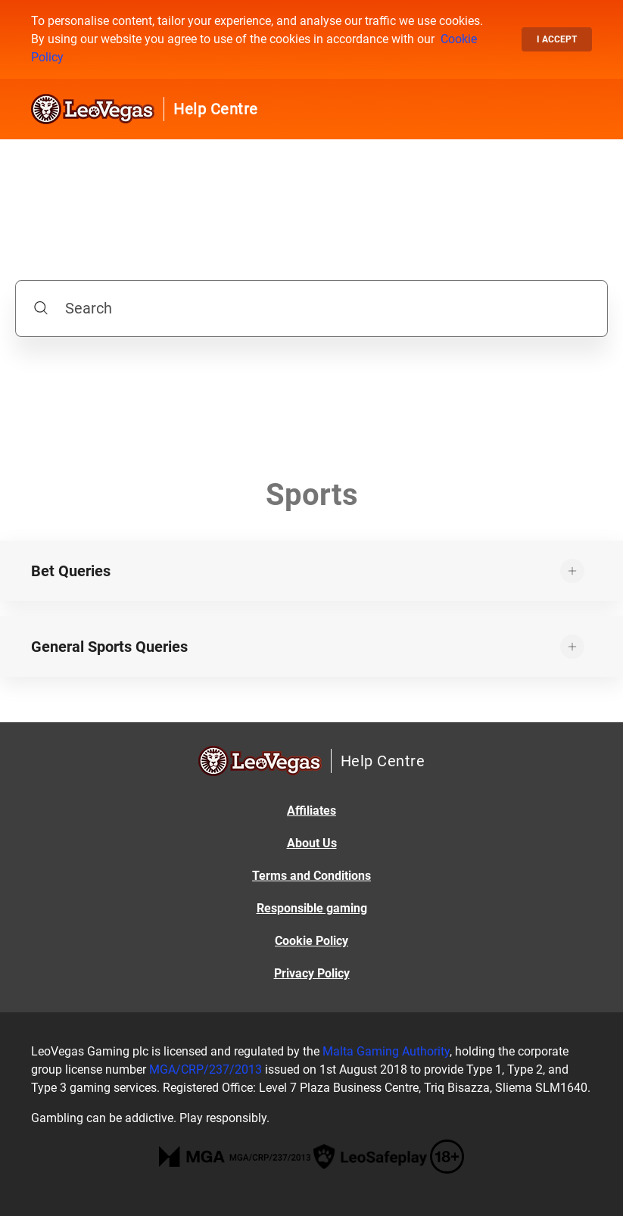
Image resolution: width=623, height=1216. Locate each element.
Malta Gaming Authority (386, 1051)
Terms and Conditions (311, 875)
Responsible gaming (312, 908)
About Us (312, 843)
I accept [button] (557, 39)
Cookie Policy (311, 941)
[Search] (311, 308)
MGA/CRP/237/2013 (205, 1069)
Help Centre (215, 109)
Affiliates (311, 810)
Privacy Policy (312, 973)
